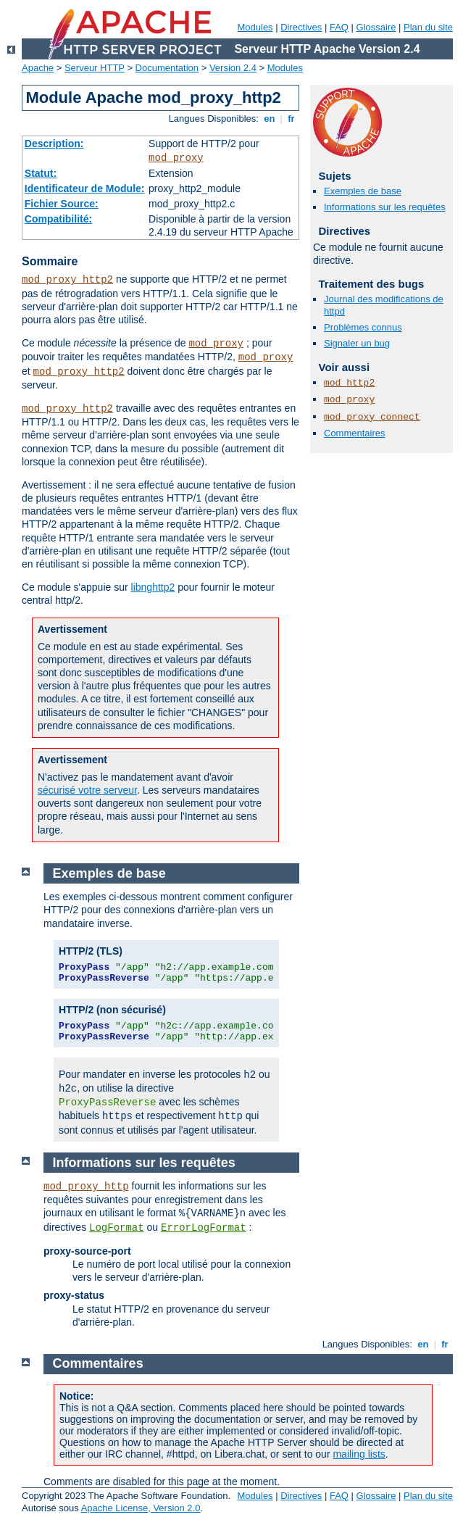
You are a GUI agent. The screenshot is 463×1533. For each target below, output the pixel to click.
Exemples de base (362, 191)
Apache (38, 67)
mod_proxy (176, 158)
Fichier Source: (62, 203)
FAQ (339, 27)
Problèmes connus (363, 327)
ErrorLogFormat (203, 1228)
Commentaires (354, 433)
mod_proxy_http (86, 1186)
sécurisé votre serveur (87, 790)
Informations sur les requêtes (385, 207)
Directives (301, 27)
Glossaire (376, 27)
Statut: (41, 173)
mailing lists (359, 1454)
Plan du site (428, 27)
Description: (54, 143)
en (270, 118)
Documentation (167, 67)
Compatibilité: (58, 219)
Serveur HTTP (94, 67)
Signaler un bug (357, 343)
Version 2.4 (232, 67)
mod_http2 (349, 383)
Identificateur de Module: (85, 188)
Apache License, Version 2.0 (141, 1508)
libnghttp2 (153, 587)
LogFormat (116, 1228)
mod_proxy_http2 (67, 280)
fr (291, 118)
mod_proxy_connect (372, 417)
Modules (254, 27)
